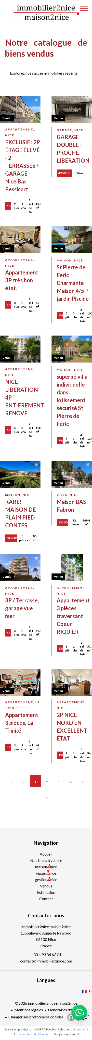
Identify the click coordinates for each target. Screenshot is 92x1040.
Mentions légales (28, 1009)
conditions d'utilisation (34, 1034)
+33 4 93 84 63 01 (46, 954)
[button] (79, 1012)
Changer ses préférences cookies (36, 1016)
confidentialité (78, 1029)
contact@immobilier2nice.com (46, 961)
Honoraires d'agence (65, 1009)
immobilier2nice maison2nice (46, 926)
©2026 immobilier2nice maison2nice (46, 1003)
